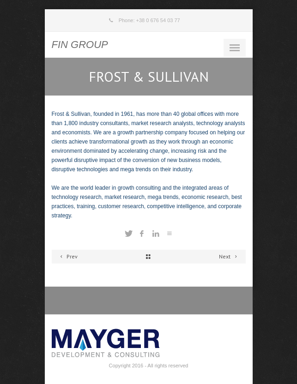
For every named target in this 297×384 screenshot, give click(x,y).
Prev (68, 256)
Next (229, 256)
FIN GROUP (80, 44)
